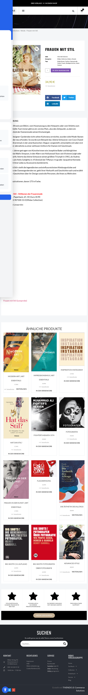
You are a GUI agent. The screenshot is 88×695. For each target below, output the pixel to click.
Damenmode (73, 61)
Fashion (67, 61)
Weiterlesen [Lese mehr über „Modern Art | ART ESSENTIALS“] (21, 389)
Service (71, 677)
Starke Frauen (61, 63)
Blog (69, 680)
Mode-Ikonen (61, 61)
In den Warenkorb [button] (44, 391)
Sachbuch (72, 666)
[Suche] (65, 644)
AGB (28, 664)
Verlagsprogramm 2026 (53, 671)
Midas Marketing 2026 (52, 669)
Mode (23, 31)
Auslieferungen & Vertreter (52, 666)
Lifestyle (73, 59)
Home (70, 663)
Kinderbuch (73, 673)
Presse (49, 661)
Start (3, 31)
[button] (23, 10)
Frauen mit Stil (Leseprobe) (15, 300)
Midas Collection (12, 31)
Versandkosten (51, 85)
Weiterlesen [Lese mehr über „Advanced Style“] (77, 572)
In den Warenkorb (60, 70)
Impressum (30, 661)
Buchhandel (51, 664)
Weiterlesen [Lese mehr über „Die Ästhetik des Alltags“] (77, 515)
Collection (72, 670)
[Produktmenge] (47, 70)
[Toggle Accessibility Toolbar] (5, 689)
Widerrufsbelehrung (33, 666)
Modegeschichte (70, 63)
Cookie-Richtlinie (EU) (33, 668)
